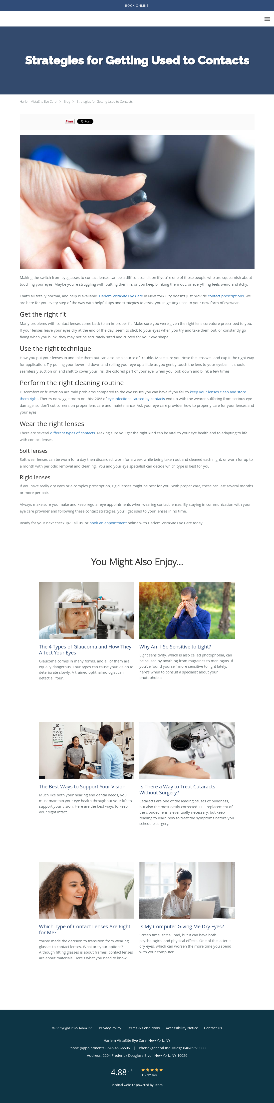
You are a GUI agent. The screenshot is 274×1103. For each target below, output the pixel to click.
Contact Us (213, 1028)
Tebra (158, 1085)
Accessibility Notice (182, 1028)
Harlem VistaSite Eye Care (38, 101)
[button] (137, 5)
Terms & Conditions (143, 1028)
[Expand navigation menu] (267, 19)
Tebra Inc (85, 1028)
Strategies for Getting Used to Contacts (105, 101)
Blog (67, 101)
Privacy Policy (110, 1028)
